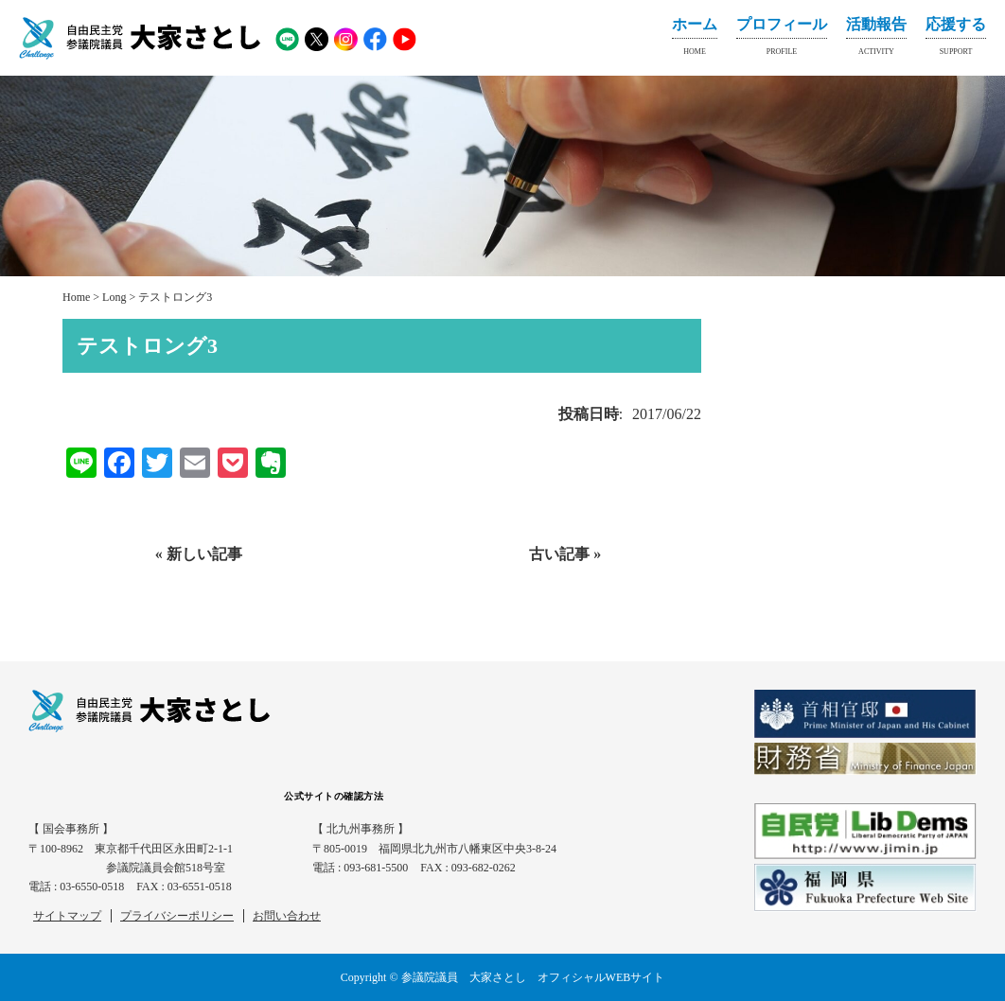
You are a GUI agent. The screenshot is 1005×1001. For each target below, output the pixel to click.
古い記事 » (565, 554)
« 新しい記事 (198, 554)
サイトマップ (67, 915)
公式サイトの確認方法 (333, 796)
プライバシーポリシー (177, 915)
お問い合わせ (287, 915)
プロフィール (781, 39)
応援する (956, 39)
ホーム (694, 39)
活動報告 (876, 39)
